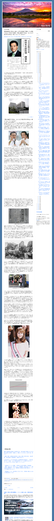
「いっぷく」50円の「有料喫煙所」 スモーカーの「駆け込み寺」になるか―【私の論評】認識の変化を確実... (44, 109)
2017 (38, 65)
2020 (38, 61)
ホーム (19, 487)
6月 (39, 81)
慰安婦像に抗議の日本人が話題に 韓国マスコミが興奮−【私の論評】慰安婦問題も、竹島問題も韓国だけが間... (44, 113)
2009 (38, 206)
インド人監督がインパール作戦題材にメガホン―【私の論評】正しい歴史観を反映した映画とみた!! (43, 101)
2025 (38, 54)
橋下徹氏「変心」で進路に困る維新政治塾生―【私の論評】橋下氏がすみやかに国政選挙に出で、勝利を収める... (43, 148)
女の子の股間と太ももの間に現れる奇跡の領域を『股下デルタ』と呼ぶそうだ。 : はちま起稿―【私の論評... (43, 186)
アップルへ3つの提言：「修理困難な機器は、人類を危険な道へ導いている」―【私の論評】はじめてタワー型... (44, 88)
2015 (38, 68)
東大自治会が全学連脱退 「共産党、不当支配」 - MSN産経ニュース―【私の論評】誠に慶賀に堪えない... (44, 128)
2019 (38, 62)
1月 (39, 202)
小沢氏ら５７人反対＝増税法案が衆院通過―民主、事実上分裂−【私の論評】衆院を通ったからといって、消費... (44, 98)
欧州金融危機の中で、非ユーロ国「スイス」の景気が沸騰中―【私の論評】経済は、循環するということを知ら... (43, 120)
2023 (38, 57)
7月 (39, 80)
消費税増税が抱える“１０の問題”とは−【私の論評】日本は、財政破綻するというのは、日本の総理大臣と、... (44, 132)
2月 (39, 200)
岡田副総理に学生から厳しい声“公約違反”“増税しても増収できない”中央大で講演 (17, 36)
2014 (38, 69)
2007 (38, 209)
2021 (38, 60)
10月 (39, 76)
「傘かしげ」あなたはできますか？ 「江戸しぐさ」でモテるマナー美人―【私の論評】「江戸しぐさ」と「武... (43, 84)
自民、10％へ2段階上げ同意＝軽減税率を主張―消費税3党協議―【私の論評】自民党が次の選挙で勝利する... (44, 151)
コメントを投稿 (7, 485)
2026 (38, 53)
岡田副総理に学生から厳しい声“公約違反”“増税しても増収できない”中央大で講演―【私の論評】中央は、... (44, 175)
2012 (38, 72)
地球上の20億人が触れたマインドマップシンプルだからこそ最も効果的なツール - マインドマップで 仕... (44, 94)
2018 (38, 64)
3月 (39, 199)
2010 (38, 205)
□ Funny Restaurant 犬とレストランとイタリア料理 (22, 4)
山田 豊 (38, 38)
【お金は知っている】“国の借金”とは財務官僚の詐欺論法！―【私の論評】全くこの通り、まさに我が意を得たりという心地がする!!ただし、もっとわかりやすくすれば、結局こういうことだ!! (18, 461)
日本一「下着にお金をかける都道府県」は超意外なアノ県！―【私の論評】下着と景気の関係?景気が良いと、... (44, 159)
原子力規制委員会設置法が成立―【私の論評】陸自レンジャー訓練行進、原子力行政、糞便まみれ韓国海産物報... (43, 116)
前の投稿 (31, 487)
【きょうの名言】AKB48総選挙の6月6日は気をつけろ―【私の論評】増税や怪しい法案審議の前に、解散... (44, 189)
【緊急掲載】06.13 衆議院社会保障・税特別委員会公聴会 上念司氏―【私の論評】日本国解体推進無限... (43, 144)
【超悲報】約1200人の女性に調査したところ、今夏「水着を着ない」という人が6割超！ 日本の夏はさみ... (44, 163)
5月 (39, 196)
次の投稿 (5, 487)
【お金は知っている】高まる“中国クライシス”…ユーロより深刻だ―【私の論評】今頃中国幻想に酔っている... (44, 193)
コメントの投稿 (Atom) (9, 489)
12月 (39, 73)
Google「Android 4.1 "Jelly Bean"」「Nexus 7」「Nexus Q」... (43, 91)
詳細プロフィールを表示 (40, 49)
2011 (38, 203)
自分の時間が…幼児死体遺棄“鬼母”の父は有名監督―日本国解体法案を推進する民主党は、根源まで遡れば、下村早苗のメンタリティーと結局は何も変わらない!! (21, 518)
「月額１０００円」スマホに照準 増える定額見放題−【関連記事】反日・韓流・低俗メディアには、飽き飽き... (44, 124)
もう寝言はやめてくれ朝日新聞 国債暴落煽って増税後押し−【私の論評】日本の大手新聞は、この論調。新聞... (44, 167)
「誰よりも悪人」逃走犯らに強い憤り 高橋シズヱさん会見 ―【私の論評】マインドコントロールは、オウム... (43, 140)
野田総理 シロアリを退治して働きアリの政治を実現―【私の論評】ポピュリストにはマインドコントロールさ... (43, 105)
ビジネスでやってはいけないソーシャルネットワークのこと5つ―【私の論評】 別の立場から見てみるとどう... (44, 136)
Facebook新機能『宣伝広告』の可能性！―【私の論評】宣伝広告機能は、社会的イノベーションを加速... (44, 171)
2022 (38, 58)
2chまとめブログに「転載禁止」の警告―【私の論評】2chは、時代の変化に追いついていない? (44, 182)
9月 (39, 77)
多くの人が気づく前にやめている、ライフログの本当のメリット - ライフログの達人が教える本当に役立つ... (43, 179)
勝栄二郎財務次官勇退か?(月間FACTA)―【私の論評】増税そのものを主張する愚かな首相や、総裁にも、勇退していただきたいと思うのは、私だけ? (18, 453)
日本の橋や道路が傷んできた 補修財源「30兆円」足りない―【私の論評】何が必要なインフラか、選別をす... (44, 155)
